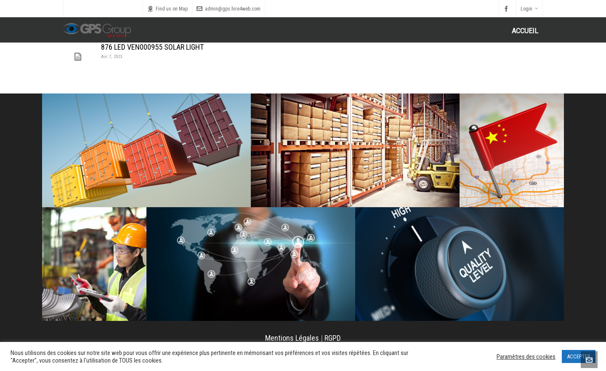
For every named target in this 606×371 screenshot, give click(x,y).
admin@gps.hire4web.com (228, 9)
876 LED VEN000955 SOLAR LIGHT (152, 47)
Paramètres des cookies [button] (526, 356)
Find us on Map (167, 9)
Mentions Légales (292, 338)
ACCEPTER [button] (578, 356)
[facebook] (507, 9)
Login (529, 9)
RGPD (332, 338)
